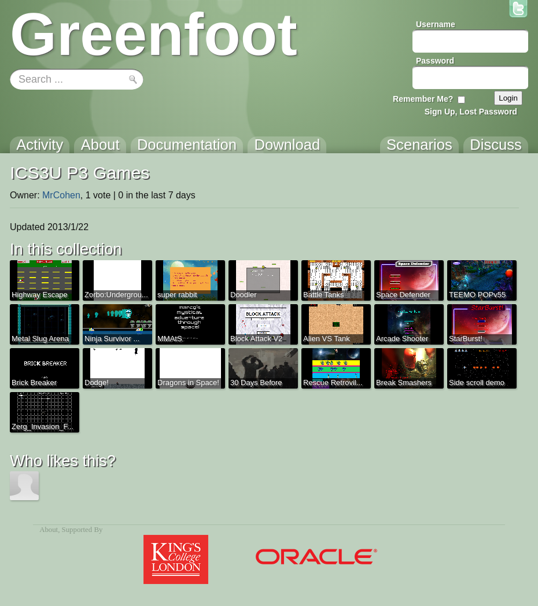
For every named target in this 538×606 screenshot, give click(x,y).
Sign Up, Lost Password (471, 111)
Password (435, 60)
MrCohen (61, 195)
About (48, 530)
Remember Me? (423, 99)
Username (435, 24)
